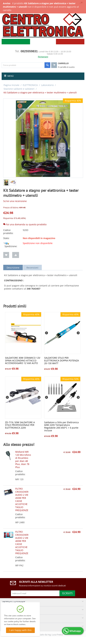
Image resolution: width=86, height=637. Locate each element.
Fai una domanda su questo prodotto (24, 224)
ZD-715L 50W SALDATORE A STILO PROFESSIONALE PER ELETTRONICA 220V (20, 425)
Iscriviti (67, 593)
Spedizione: (10, 245)
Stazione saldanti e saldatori (19, 88)
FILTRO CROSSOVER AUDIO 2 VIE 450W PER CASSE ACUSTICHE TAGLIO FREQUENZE (21, 499)
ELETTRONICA (30, 85)
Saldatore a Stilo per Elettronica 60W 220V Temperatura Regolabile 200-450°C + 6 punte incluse (61, 426)
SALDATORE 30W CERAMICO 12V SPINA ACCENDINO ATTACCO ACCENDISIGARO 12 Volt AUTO (22, 361)
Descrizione (13, 267)
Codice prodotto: (8, 232)
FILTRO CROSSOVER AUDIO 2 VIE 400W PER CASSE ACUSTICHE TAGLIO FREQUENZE (21, 542)
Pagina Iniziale (11, 85)
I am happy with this (20, 630)
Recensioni (32, 267)
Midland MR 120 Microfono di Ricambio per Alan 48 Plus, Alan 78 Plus (23, 459)
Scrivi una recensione (15, 201)
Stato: (6, 238)
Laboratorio (47, 85)
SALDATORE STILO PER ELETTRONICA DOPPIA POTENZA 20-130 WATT (61, 361)
